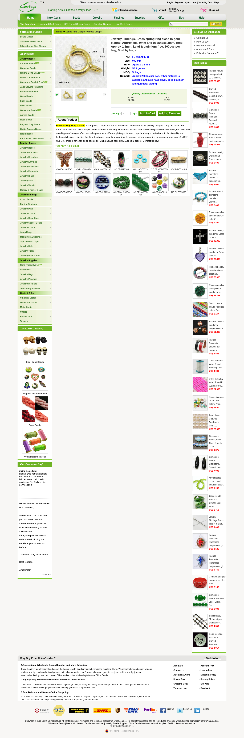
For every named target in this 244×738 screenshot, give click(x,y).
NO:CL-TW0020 (178, 192)
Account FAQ (207, 666)
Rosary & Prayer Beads (31, 190)
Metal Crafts (26, 307)
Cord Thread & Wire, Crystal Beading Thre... (216, 364)
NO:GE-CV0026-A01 (159, 193)
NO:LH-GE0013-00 (140, 170)
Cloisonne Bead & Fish (33, 82)
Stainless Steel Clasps (31, 41)
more (44, 574)
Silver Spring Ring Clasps (33, 46)
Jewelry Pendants (29, 171)
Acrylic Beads (27, 115)
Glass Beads (26, 96)
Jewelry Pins (26, 209)
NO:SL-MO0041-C (102, 169)
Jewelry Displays (28, 284)
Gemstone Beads (30, 110)
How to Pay (206, 670)
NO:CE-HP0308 (121, 169)
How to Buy (179, 679)
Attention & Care (205, 49)
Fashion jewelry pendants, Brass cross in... (216, 234)
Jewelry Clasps (27, 213)
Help (216, 2)
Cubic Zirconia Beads (31, 129)
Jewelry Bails (26, 246)
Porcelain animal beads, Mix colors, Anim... (217, 400)
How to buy (202, 41)
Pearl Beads (26, 105)
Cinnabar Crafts (28, 298)
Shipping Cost (205, 2)
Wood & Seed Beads (30, 77)
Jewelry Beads (27, 59)
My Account (191, 2)
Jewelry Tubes (27, 251)
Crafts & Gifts (27, 293)
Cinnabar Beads (28, 68)
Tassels (24, 321)
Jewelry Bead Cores (30, 255)
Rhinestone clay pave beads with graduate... (216, 270)
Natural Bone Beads (32, 73)
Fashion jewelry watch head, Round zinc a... (216, 156)
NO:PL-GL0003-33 (83, 170)
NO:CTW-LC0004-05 (121, 193)
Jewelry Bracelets (29, 152)
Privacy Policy (208, 679)
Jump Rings (26, 232)
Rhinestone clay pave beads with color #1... (216, 215)
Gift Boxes (25, 270)
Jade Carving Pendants (31, 87)
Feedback (205, 688)
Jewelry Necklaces (29, 166)
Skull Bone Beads (35, 362)
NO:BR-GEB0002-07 (159, 170)
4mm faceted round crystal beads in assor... (216, 481)
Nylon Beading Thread (35, 457)
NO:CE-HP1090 (102, 192)
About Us (178, 666)
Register (179, 2)
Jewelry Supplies (28, 260)
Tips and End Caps (29, 241)
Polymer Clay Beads (30, 124)
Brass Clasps (26, 37)
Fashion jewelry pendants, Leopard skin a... (217, 325)
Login (170, 2)
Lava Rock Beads (123, 24)
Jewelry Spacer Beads (31, 223)
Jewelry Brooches (29, 157)
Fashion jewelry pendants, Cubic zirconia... (216, 252)
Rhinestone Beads (29, 91)
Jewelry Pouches (28, 279)
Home (59, 32)
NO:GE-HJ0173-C (64, 169)
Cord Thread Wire (31, 265)
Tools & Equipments (30, 288)
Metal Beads (26, 120)
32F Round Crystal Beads (77, 24)
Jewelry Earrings (28, 162)
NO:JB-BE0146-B (178, 169)
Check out (214, 10)
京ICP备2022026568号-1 (121, 726)
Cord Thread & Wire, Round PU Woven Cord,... (216, 382)
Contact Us (202, 37)
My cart (162, 10)
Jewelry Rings (27, 176)
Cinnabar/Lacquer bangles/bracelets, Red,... (217, 580)
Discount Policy (208, 675)
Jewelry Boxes (27, 148)
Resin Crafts (26, 316)
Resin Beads (26, 134)
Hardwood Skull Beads (49, 24)
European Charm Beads (32, 138)
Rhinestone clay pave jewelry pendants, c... (216, 288)
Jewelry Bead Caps (29, 218)
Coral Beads (35, 425)
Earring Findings (28, 204)
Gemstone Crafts (28, 302)
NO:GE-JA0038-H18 (140, 193)
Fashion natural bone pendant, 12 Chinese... (216, 74)
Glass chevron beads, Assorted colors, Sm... (216, 307)
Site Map (205, 684)
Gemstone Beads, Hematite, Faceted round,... (214, 117)
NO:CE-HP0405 (83, 192)
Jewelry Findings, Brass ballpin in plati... (216, 520)
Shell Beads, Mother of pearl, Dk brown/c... (216, 619)
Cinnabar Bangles (102, 24)
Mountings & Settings (31, 237)
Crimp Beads (26, 199)
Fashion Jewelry (28, 143)
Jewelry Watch (27, 185)
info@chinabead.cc (127, 10)
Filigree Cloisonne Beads (34, 393)
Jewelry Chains (27, 227)
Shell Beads (26, 101)
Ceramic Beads (29, 63)
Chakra (23, 312)
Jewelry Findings (28, 195)
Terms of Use (179, 688)
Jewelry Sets (26, 180)
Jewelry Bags (27, 274)
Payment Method (205, 45)
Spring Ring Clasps (75, 32)
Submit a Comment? (207, 53)
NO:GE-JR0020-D (64, 192)
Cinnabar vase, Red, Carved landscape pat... (216, 137)
